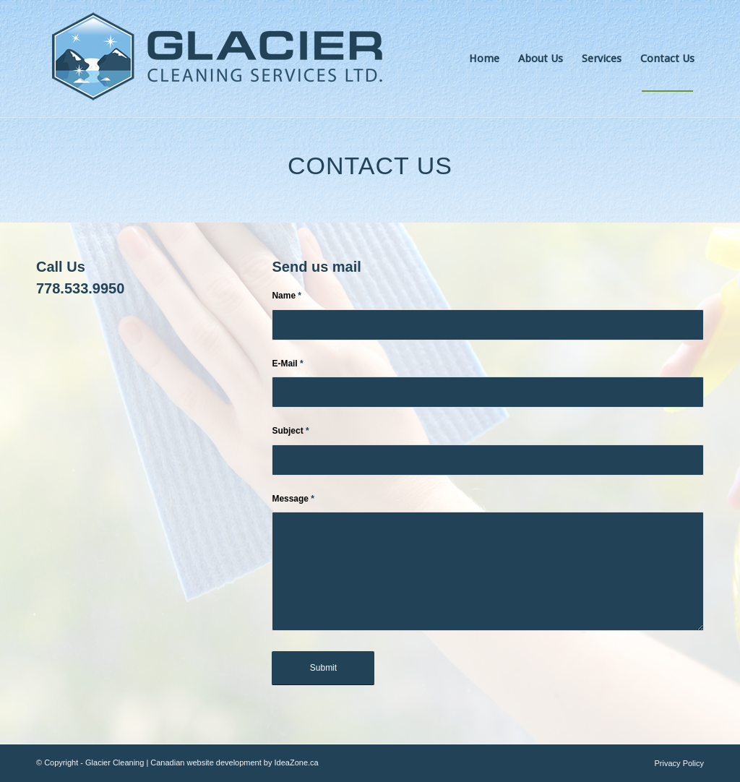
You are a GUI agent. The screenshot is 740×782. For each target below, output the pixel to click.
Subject (290, 431)
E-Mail (287, 363)
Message (293, 499)
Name (286, 296)
